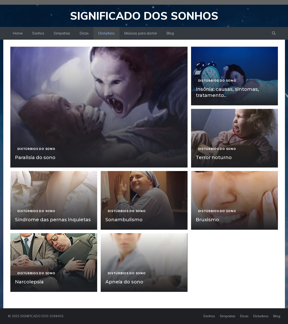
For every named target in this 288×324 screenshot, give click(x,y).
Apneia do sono (124, 282)
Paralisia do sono (35, 157)
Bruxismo (207, 219)
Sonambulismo (123, 219)
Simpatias (62, 33)
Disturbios (261, 316)
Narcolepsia (29, 282)
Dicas (84, 33)
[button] (273, 33)
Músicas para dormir (140, 33)
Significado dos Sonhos (144, 16)
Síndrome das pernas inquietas (53, 219)
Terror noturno (214, 157)
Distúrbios (106, 33)
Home (18, 33)
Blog (170, 33)
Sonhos (38, 33)
